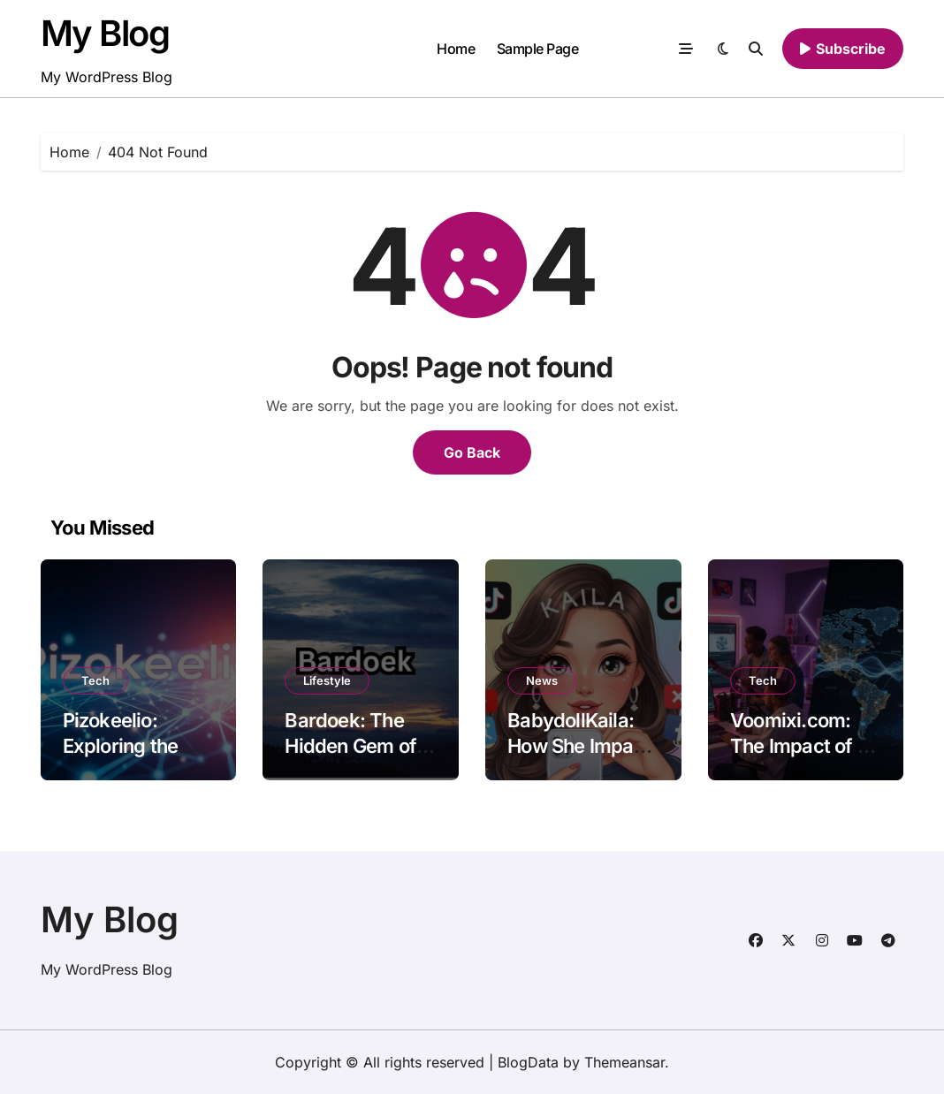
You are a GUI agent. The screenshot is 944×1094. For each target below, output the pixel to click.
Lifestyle (327, 680)
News (542, 680)
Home (456, 48)
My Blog (105, 33)
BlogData (528, 1062)
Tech (95, 680)
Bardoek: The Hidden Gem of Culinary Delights (360, 745)
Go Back (472, 452)
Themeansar (624, 1062)
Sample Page (538, 48)
